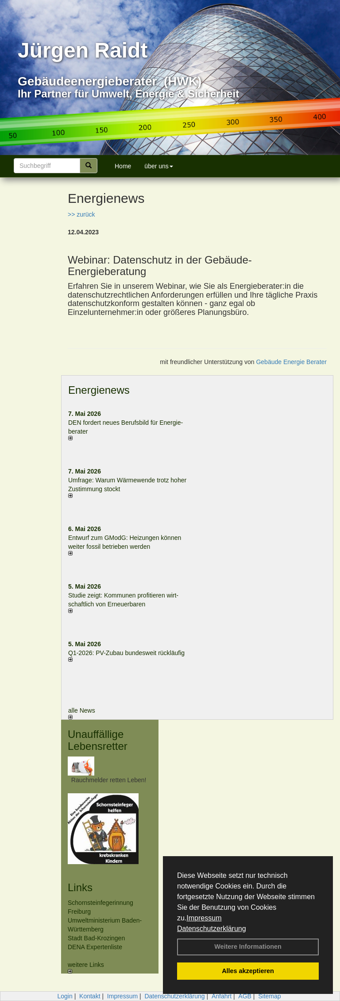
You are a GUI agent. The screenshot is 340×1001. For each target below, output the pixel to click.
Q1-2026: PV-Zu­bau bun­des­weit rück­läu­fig (126, 652)
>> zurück (81, 214)
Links (80, 887)
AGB (244, 996)
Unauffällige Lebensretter (98, 740)
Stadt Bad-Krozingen (96, 938)
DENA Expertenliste (95, 947)
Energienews (99, 390)
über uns (158, 166)
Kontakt (89, 996)
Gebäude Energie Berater (291, 361)
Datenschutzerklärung (211, 928)
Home (123, 166)
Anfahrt (222, 996)
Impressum (203, 918)
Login (64, 996)
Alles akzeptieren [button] (248, 970)
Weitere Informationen (248, 946)
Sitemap (269, 996)
